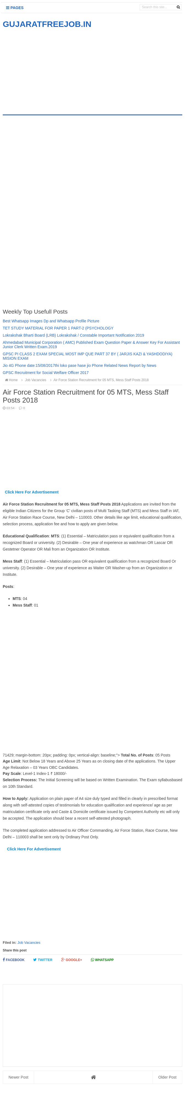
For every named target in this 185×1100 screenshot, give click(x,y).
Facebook (13, 960)
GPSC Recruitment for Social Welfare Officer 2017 (46, 372)
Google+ (71, 960)
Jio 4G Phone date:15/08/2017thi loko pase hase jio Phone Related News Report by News (79, 365)
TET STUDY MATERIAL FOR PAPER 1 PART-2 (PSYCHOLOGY (58, 328)
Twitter (42, 960)
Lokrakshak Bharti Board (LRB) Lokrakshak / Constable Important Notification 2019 (73, 335)
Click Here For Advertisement (32, 492)
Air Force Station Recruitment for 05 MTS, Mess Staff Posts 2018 (99, 380)
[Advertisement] (49, 68)
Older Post (167, 1077)
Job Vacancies (28, 942)
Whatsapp (102, 960)
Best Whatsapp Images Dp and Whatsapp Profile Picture (51, 321)
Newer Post (18, 1077)
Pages (15, 7)
